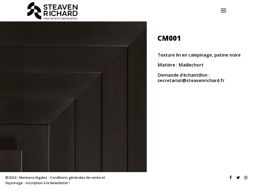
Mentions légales (33, 177)
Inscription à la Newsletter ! (48, 182)
